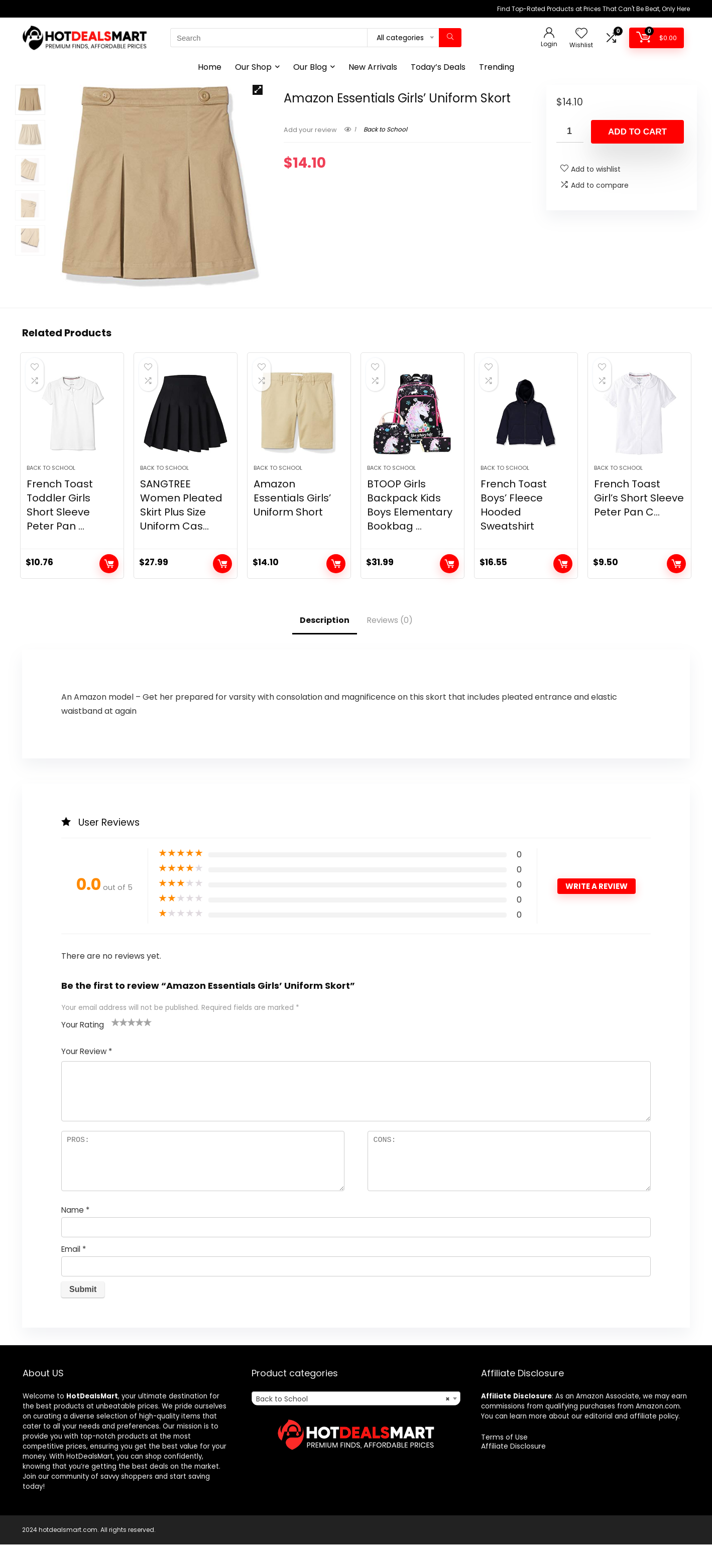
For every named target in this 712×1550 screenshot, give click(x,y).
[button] (258, 90)
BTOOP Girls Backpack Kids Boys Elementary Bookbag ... (409, 511)
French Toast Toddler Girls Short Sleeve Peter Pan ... (60, 511)
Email (73, 1255)
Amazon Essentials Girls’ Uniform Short (292, 504)
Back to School (385, 129)
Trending (496, 67)
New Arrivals (372, 67)
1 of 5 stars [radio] (115, 1028)
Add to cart (637, 132)
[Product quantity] (569, 131)
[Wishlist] (581, 34)
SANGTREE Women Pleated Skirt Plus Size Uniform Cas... (181, 511)
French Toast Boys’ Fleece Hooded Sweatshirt (514, 511)
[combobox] (356, 1404)
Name (75, 1216)
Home (209, 67)
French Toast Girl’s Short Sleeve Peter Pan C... (639, 504)
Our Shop (253, 67)
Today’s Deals (438, 67)
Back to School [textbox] (352, 1404)
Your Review (86, 1057)
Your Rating (82, 1030)
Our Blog (310, 67)
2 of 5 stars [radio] (119, 1028)
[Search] (450, 37)
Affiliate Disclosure (513, 1452)
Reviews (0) (390, 626)
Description (324, 626)
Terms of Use (504, 1443)
